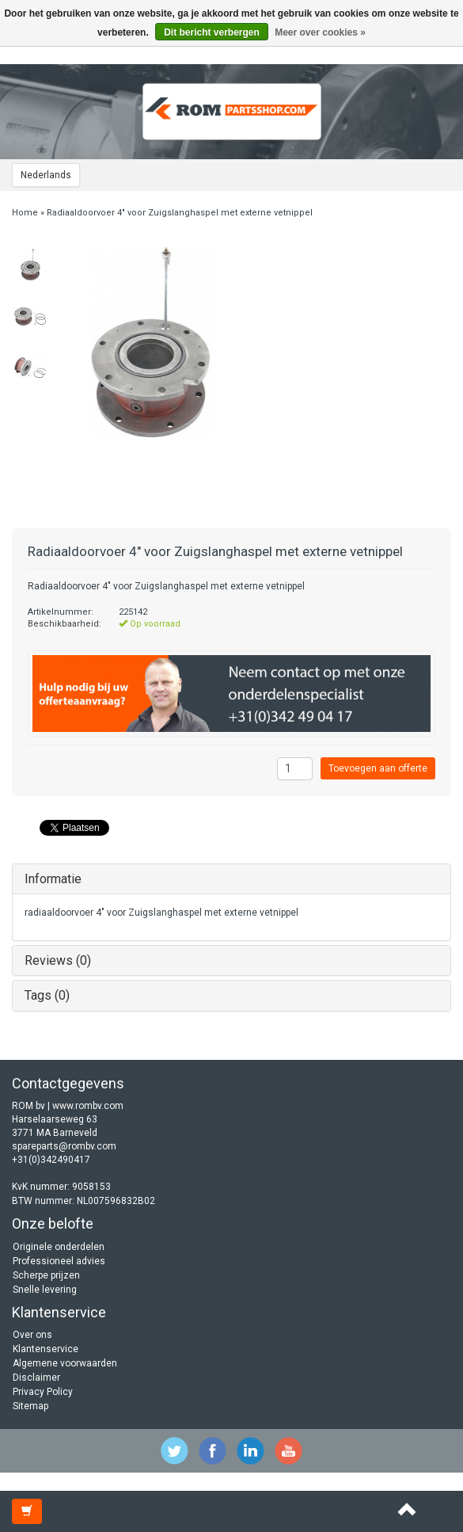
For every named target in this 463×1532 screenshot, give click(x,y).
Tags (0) (47, 995)
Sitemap (30, 1406)
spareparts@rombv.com (64, 1146)
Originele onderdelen (58, 1246)
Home (25, 213)
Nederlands (46, 175)
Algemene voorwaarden (65, 1363)
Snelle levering (45, 1289)
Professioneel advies (59, 1261)
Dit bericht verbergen (212, 32)
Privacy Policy (43, 1391)
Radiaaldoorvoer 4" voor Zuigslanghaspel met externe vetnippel (180, 213)
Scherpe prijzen (46, 1275)
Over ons (32, 1334)
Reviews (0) (58, 960)
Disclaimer (36, 1377)
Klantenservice (45, 1349)
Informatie (53, 878)
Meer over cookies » (320, 32)
